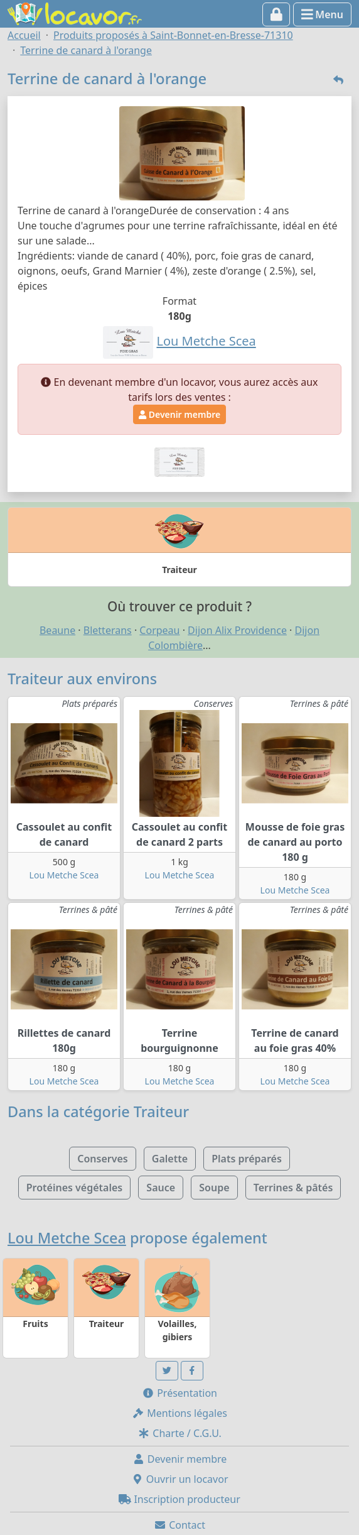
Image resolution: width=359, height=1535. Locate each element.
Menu (322, 14)
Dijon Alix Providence (237, 630)
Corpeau (159, 630)
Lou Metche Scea (64, 875)
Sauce (160, 1187)
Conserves (102, 1159)
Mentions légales (179, 1413)
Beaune (57, 630)
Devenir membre (179, 414)
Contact (179, 1525)
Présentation (179, 1393)
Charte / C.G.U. (179, 1433)
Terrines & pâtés (293, 1187)
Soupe (214, 1187)
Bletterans (107, 630)
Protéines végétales (74, 1187)
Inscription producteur (179, 1499)
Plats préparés (247, 1159)
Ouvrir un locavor (179, 1479)
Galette (170, 1159)
